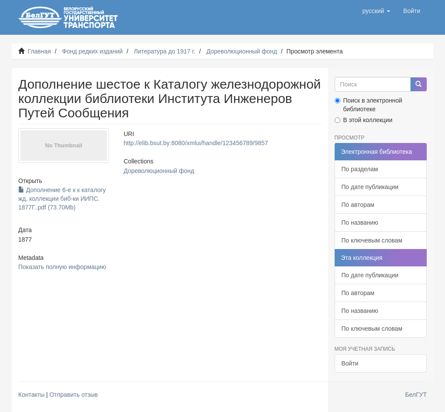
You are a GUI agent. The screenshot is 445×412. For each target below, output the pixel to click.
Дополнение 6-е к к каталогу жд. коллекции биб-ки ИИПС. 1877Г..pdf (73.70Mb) (62, 198)
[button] (376, 11)
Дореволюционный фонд (241, 51)
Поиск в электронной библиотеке (368, 105)
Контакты (31, 394)
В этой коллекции (363, 119)
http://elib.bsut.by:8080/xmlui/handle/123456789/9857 (196, 143)
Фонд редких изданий (92, 51)
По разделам (360, 169)
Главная (39, 51)
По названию (360, 222)
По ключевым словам (372, 240)
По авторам (358, 204)
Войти (350, 363)
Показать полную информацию (62, 266)
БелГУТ (416, 394)
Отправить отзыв (74, 394)
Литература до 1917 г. (164, 51)
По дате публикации (370, 186)
